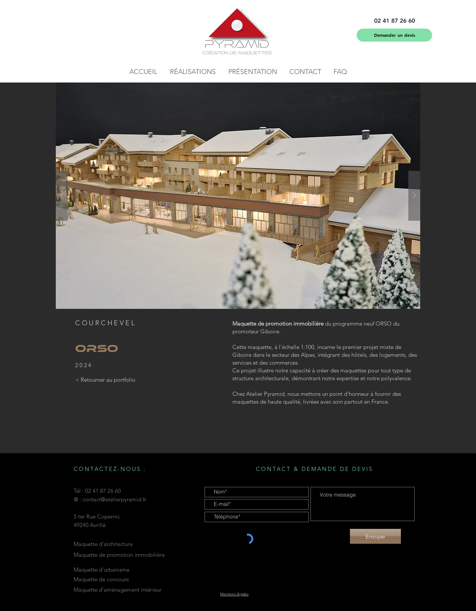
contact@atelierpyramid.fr (114, 499)
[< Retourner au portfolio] (105, 379)
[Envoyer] (375, 536)
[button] (394, 21)
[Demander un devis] (394, 35)
